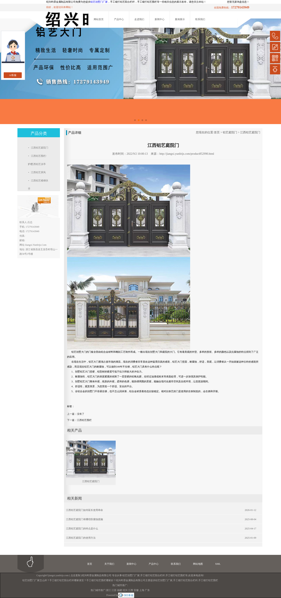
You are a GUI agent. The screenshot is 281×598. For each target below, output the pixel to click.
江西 (130, 590)
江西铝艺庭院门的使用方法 (81, 537)
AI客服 (13, 75)
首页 (217, 132)
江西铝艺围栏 (84, 420)
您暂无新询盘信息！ (238, 1)
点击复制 (75, 575)
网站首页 (99, 19)
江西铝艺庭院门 (250, 132)
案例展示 (180, 19)
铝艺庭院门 (230, 132)
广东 (147, 590)
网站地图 (198, 563)
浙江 (108, 590)
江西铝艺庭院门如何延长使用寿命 (84, 510)
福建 (119, 590)
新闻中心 (159, 19)
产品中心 (119, 19)
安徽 (136, 590)
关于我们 (109, 563)
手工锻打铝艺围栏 (175, 575)
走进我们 (139, 19)
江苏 (114, 590)
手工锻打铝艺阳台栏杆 (152, 575)
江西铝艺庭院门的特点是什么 (82, 528)
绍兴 (125, 590)
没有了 (80, 413)
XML (218, 563)
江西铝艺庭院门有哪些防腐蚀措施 (84, 519)
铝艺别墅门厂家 (99, 1)
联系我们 (200, 19)
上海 (141, 590)
